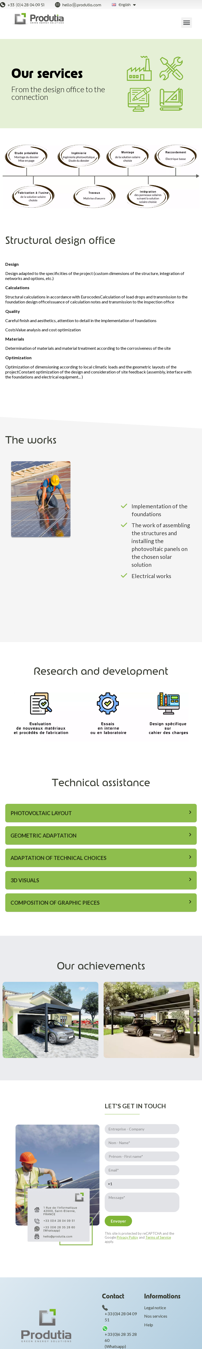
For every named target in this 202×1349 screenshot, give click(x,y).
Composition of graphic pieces (55, 902)
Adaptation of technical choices (59, 858)
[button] (10, 1066)
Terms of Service (158, 1237)
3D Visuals (25, 880)
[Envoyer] (118, 1221)
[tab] (101, 813)
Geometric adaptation (44, 835)
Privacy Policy (127, 1237)
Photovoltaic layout (41, 813)
